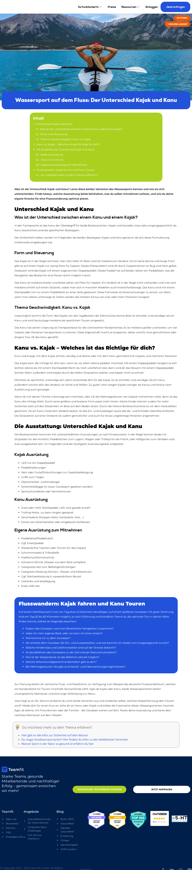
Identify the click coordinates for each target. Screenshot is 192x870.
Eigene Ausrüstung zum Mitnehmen (64, 164)
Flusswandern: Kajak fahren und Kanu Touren (66, 169)
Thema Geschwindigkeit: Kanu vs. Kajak (65, 139)
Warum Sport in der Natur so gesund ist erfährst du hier (57, 744)
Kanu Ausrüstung (52, 159)
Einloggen (152, 7)
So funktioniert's (90, 7)
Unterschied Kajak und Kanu (54, 124)
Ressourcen (130, 7)
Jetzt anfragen (175, 7)
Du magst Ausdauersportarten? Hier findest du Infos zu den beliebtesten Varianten (74, 739)
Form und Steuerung (53, 134)
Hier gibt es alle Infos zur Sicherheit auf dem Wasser (54, 735)
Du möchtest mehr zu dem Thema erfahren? (69, 175)
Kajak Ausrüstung (51, 154)
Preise (112, 7)
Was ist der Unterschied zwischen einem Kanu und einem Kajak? (81, 129)
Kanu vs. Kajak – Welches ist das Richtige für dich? (68, 144)
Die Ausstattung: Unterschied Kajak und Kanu (65, 149)
